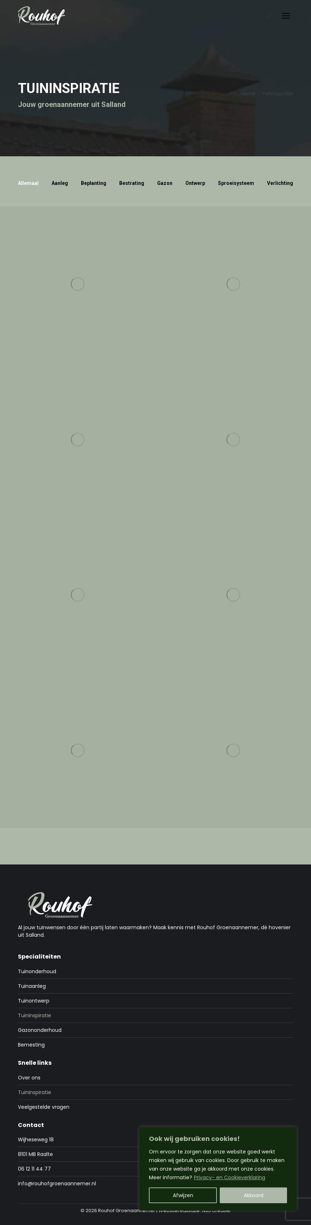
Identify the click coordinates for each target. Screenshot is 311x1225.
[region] (218, 1169)
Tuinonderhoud (37, 971)
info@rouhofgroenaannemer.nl (57, 1183)
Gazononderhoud (40, 1030)
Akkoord (253, 1195)
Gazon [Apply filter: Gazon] (164, 183)
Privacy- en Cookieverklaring (229, 1177)
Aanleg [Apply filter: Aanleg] (60, 183)
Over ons (29, 1077)
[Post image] (78, 284)
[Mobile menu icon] (286, 16)
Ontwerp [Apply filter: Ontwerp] (195, 183)
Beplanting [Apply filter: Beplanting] (93, 183)
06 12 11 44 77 (34, 1168)
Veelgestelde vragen (43, 1107)
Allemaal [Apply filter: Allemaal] (28, 183)
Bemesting (31, 1044)
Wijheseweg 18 (36, 1139)
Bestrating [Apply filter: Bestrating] (131, 183)
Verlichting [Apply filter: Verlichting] (280, 183)
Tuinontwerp (33, 1000)
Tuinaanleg (32, 986)
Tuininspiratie (34, 1015)
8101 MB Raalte (35, 1154)
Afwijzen (183, 1195)
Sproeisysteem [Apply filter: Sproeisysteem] (236, 183)
